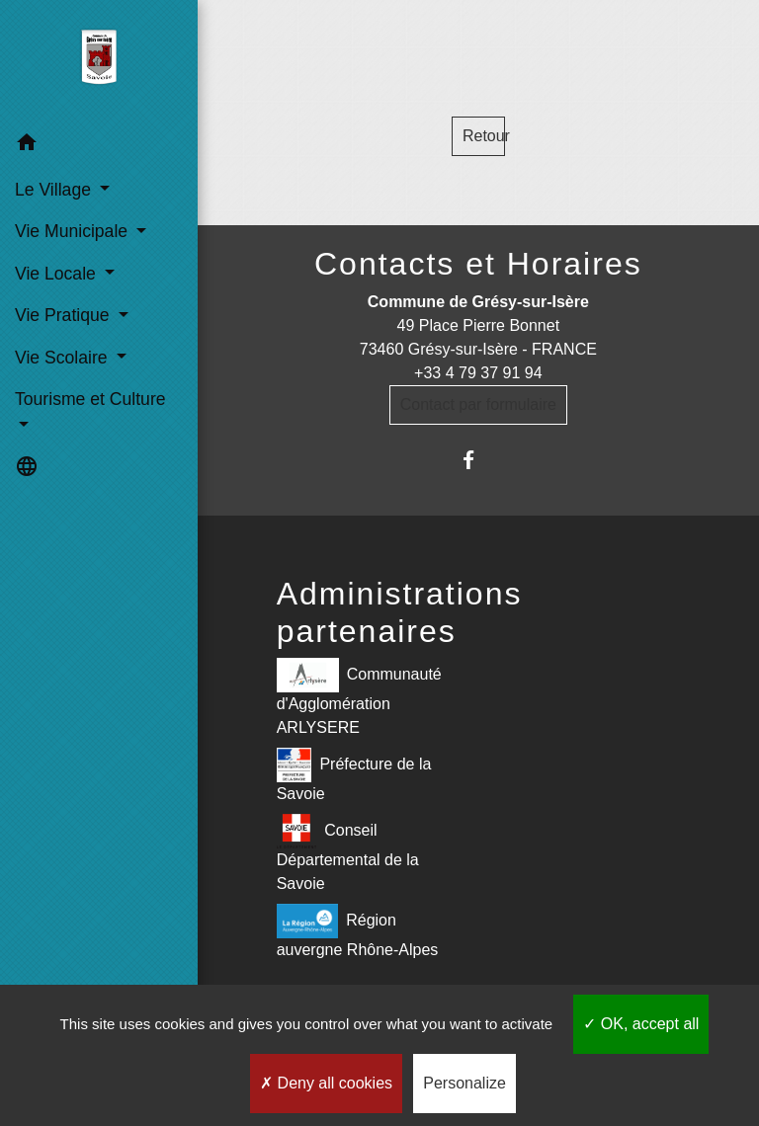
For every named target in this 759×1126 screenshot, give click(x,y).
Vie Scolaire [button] (63, 357)
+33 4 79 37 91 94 (478, 372)
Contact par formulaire (478, 404)
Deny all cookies (326, 1083)
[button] (99, 145)
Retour (484, 135)
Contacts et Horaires (478, 264)
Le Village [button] (55, 190)
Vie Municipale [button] (73, 231)
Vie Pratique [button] (64, 315)
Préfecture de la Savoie (354, 775)
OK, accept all (641, 1023)
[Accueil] (98, 61)
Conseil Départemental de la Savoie (348, 853)
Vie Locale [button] (58, 273)
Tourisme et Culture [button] (90, 399)
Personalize (464, 1083)
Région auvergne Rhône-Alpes (358, 931)
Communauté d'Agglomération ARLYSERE (359, 697)
